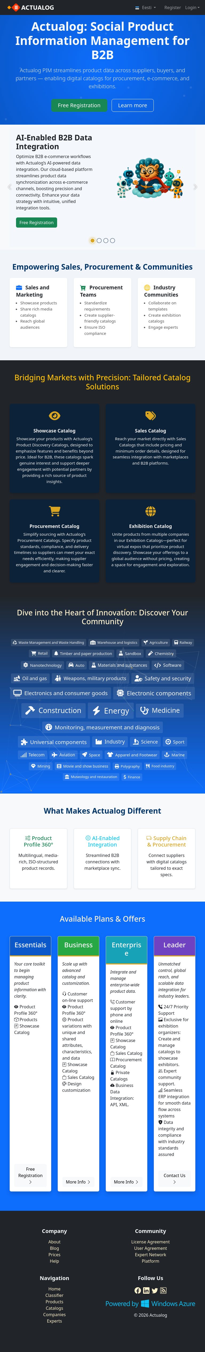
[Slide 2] (99, 240)
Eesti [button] (144, 7)
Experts (54, 1321)
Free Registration (79, 105)
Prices (55, 1255)
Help (54, 1261)
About (54, 1242)
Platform (150, 1261)
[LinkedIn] (146, 1290)
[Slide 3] (105, 240)
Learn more (132, 105)
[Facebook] (138, 1290)
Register (172, 7)
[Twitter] (155, 1290)
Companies (54, 1314)
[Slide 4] (112, 240)
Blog (54, 1248)
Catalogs (54, 1308)
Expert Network (150, 1255)
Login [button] (190, 7)
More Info (78, 1182)
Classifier (54, 1295)
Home (54, 1289)
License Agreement (150, 1242)
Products (55, 1302)
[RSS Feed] (163, 1290)
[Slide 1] (92, 240)
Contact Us (174, 1179)
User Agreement (150, 1248)
